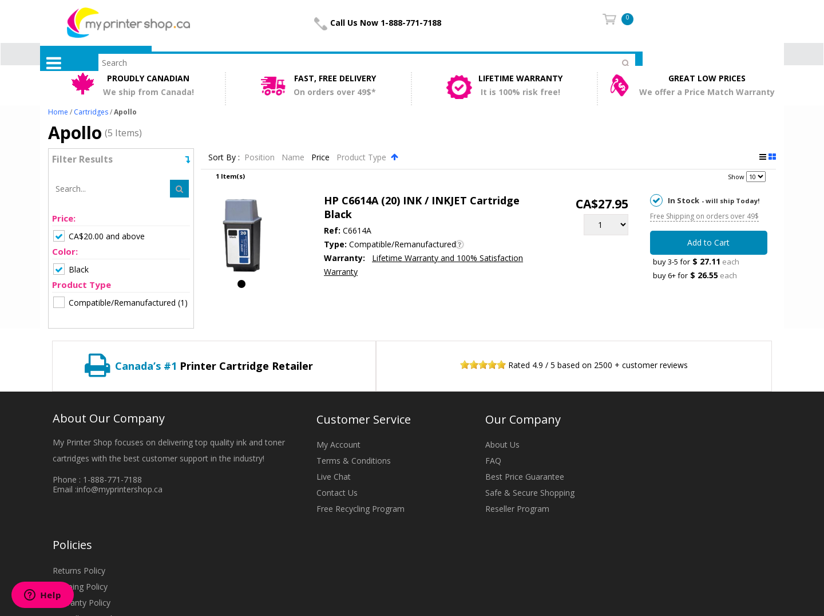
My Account (338, 444)
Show (736, 176)
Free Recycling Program (360, 508)
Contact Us (337, 492)
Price (321, 157)
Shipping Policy (80, 586)
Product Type (362, 157)
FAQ (493, 460)
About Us (502, 444)
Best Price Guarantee (524, 476)
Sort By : (224, 157)
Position (260, 157)
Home (58, 112)
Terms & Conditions (353, 460)
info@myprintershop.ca (120, 489)
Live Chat (333, 476)
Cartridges (91, 112)
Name (294, 157)
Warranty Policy (81, 602)
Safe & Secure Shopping (530, 492)
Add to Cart (708, 242)
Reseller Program (517, 508)
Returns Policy (79, 570)
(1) (120, 302)
